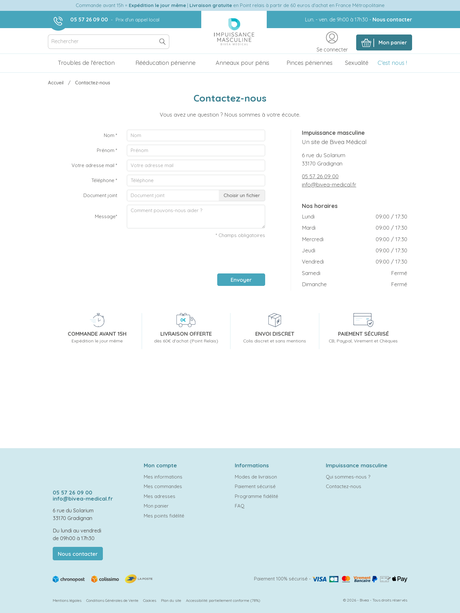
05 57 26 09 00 (89, 19)
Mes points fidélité (164, 516)
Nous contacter (392, 19)
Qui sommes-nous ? (348, 477)
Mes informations (163, 477)
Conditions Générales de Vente (112, 600)
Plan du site (171, 600)
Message (106, 216)
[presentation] (216, 256)
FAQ (239, 506)
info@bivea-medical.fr (329, 184)
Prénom (107, 150)
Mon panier (156, 506)
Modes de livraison (256, 477)
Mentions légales (67, 600)
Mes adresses (159, 496)
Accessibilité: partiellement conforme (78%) (223, 600)
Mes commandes (163, 486)
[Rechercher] (108, 41)
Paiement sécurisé (255, 486)
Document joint (100, 195)
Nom (110, 135)
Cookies (149, 600)
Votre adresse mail (94, 165)
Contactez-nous (343, 486)
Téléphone (104, 180)
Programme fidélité (256, 496)
